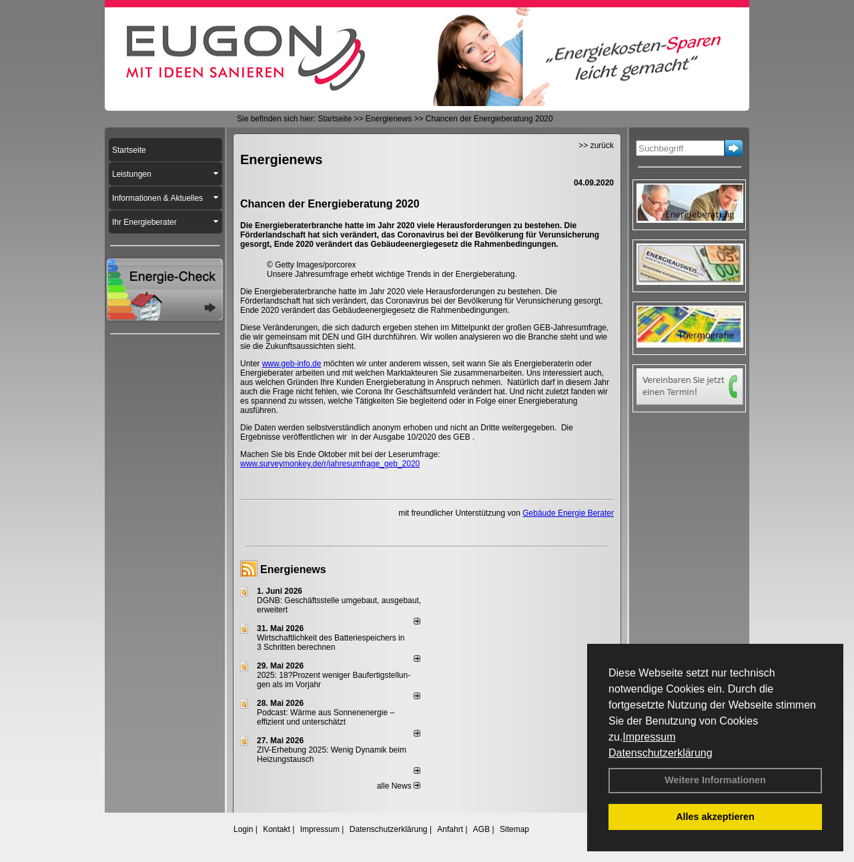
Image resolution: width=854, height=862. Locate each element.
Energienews (293, 569)
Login (243, 829)
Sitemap (514, 829)
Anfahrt (450, 829)
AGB (481, 829)
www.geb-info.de (292, 363)
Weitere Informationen (715, 780)
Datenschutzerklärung (660, 753)
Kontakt (276, 829)
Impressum (648, 737)
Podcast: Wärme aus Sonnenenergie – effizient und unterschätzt (325, 717)
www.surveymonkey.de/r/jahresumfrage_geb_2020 (330, 463)
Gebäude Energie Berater (568, 513)
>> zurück (596, 145)
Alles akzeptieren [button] (715, 816)
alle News (398, 786)
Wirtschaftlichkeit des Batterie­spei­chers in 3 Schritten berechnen (330, 642)
